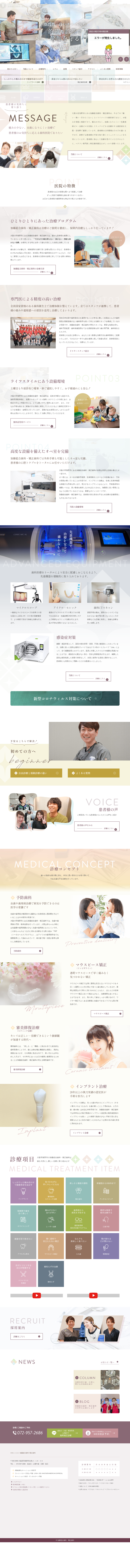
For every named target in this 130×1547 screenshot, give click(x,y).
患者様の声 (100, 1482)
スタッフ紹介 (77, 69)
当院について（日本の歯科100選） (89, 1489)
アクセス (91, 69)
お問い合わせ (83, 1492)
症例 (65, 69)
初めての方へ (12, 69)
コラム (55, 69)
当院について (28, 69)
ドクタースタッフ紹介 (106, 1486)
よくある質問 (105, 69)
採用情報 (119, 69)
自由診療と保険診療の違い (87, 1482)
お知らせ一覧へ (107, 1362)
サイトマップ (100, 1492)
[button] (120, 59)
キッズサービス (93, 1486)
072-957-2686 (34, 1433)
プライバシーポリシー (112, 1492)
